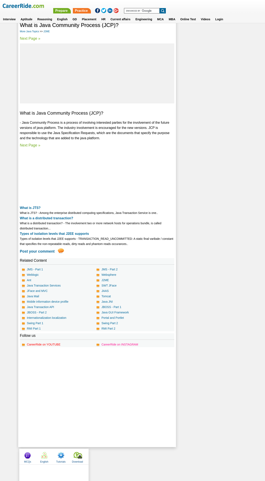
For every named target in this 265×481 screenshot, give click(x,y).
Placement (89, 14)
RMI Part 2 (108, 328)
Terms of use (130, 456)
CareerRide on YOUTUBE (43, 344)
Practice (177, 5)
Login (219, 14)
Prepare (158, 5)
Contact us (111, 456)
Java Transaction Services (44, 285)
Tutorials (218, 31)
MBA (172, 14)
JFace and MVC (37, 291)
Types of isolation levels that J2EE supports (54, 233)
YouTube (161, 456)
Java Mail (33, 296)
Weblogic (33, 274)
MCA (160, 14)
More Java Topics (29, 31)
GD (74, 14)
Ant (29, 280)
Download (234, 31)
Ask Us (147, 456)
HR (103, 14)
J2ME (46, 31)
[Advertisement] (97, 73)
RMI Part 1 (34, 328)
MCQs (184, 31)
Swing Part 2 (109, 323)
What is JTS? (30, 208)
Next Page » (30, 38)
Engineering (143, 14)
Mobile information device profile (48, 301)
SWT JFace (108, 285)
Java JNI (106, 301)
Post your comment (37, 251)
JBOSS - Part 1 (111, 307)
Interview (9, 14)
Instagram (177, 456)
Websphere (108, 274)
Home (81, 456)
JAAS (104, 291)
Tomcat (106, 296)
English (62, 14)
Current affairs (120, 14)
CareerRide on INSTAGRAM (119, 344)
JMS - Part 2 (109, 269)
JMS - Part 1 (35, 269)
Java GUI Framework (115, 312)
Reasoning (44, 14)
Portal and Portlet (112, 317)
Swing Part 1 (35, 323)
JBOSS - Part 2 (37, 312)
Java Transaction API (40, 307)
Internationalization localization (46, 317)
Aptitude (27, 14)
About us (95, 456)
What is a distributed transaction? (46, 218)
